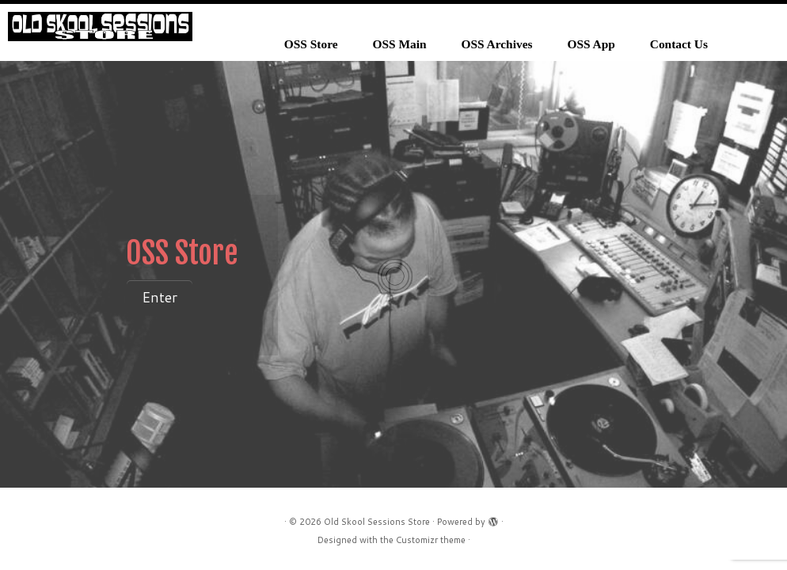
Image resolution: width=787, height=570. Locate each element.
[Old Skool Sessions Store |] (100, 26)
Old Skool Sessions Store (377, 521)
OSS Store (311, 44)
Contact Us (679, 44)
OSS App (590, 44)
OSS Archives (497, 44)
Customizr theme (431, 540)
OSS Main (400, 44)
